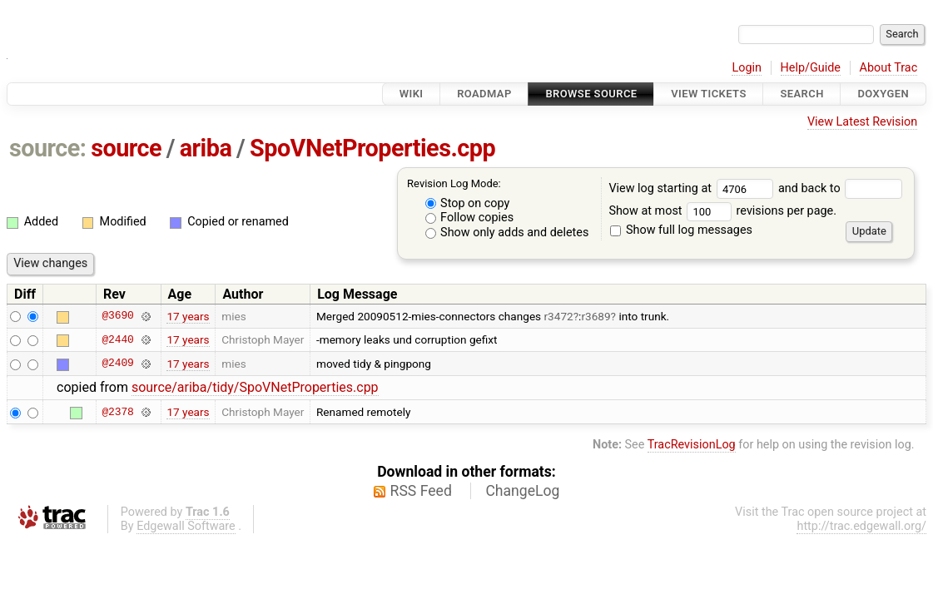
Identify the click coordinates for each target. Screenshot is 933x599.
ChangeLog (522, 491)
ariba (206, 148)
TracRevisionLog (692, 445)
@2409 (117, 363)
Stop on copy (467, 203)
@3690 (117, 316)
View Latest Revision (862, 122)
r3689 (595, 316)
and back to (840, 188)
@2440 (117, 339)
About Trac (889, 68)
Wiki (412, 93)
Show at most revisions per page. (722, 211)
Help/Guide (811, 68)
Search (801, 93)
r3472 (558, 316)
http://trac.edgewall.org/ (861, 526)
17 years (187, 316)
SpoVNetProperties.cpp (372, 148)
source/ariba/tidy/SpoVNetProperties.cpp (255, 387)
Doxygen (883, 93)
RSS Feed (421, 491)
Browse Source (591, 93)
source (126, 148)
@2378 (117, 411)
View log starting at (693, 188)
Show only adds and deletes (507, 232)
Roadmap (484, 93)
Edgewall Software (186, 526)
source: (48, 148)
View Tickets (708, 93)
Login (747, 68)
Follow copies (469, 217)
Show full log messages (681, 230)
